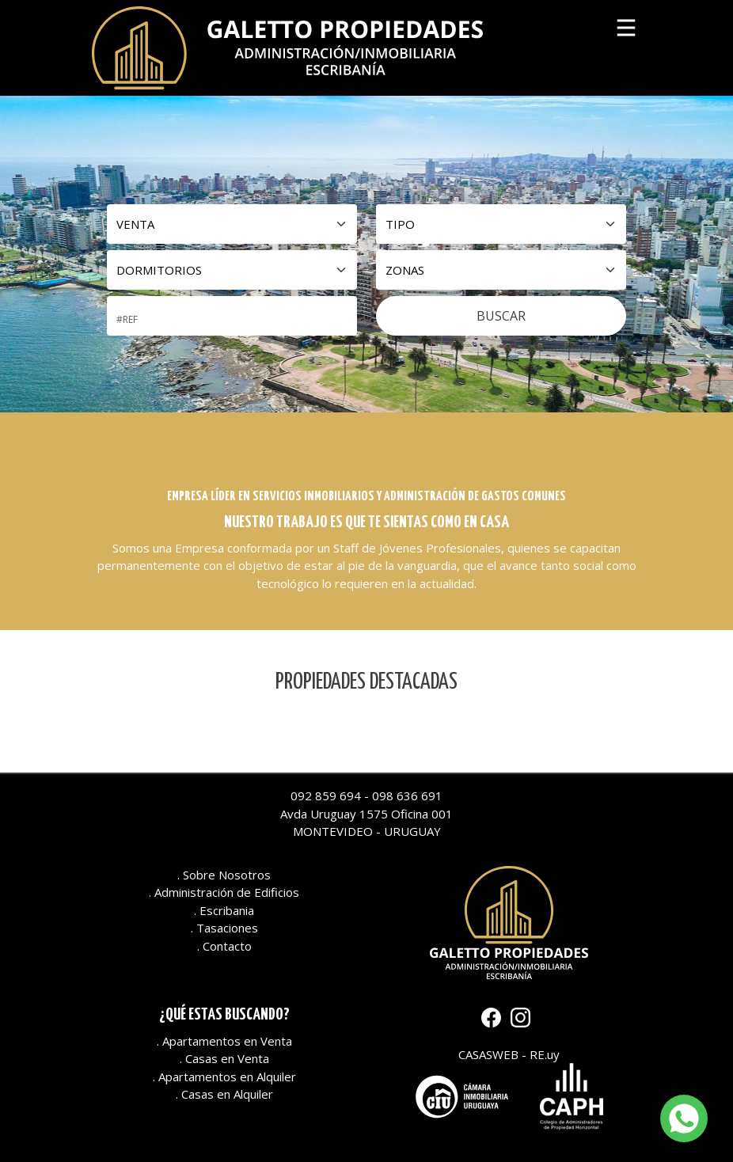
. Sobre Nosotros (224, 875)
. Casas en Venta (224, 1058)
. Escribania (224, 910)
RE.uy (545, 1054)
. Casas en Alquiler (224, 1094)
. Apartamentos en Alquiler (224, 1076)
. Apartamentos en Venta (224, 1041)
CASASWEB (488, 1054)
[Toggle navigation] (626, 24)
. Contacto (224, 946)
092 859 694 (326, 795)
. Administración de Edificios (224, 892)
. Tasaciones (224, 928)
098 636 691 (407, 795)
